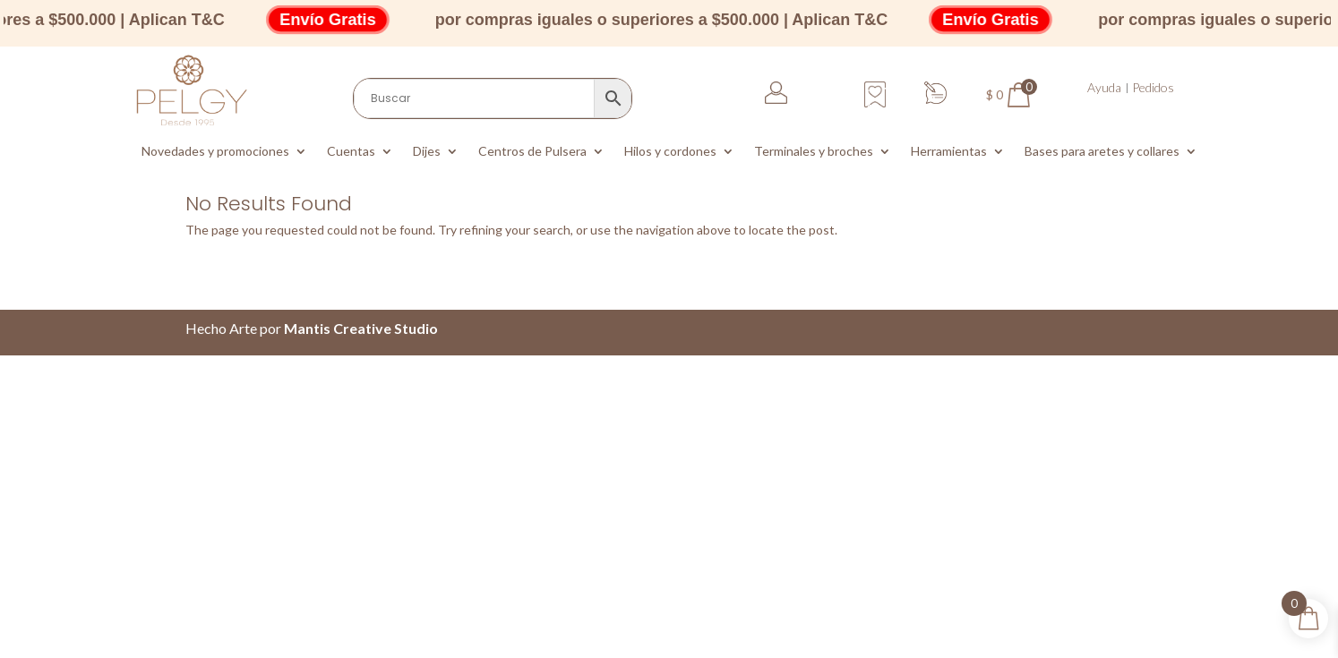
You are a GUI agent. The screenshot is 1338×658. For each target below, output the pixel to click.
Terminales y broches (813, 151)
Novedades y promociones (215, 151)
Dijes (427, 151)
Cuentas (351, 151)
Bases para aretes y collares (1102, 151)
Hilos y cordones (670, 151)
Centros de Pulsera (532, 151)
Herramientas (949, 151)
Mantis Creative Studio (361, 328)
